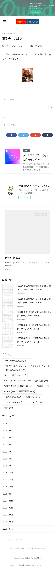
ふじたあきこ (13, 397)
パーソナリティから (15, 375)
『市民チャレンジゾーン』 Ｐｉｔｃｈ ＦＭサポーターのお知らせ (27, 368)
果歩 (8, 408)
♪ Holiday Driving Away (17, 380)
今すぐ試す (35, 12)
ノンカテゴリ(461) (8, 99)
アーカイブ (34, 402)
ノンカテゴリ (13, 402)
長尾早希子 (27, 391)
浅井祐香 (41, 380)
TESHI (9, 391)
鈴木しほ (26, 386)
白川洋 (10, 386)
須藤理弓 (43, 386)
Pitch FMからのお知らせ (17, 361)
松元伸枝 (33, 397)
